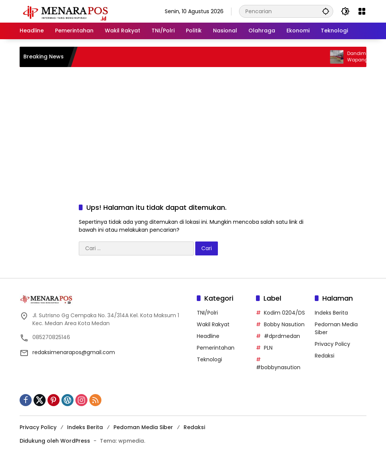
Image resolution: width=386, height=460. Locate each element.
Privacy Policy (332, 344)
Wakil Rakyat (213, 324)
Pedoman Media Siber (143, 427)
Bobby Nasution (284, 324)
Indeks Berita (331, 312)
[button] (325, 11)
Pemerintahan (215, 347)
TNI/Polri (207, 312)
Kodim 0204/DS (284, 312)
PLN (268, 347)
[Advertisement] (193, 127)
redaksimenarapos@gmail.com (73, 352)
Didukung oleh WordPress (55, 441)
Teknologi (209, 359)
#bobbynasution (278, 367)
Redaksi (324, 355)
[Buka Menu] (361, 11)
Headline (208, 336)
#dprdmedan (282, 336)
